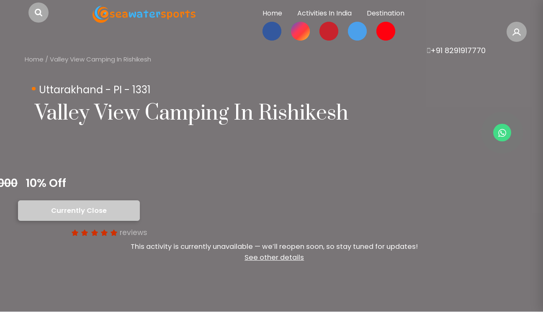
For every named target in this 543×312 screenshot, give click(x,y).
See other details (274, 257)
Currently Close (79, 210)
